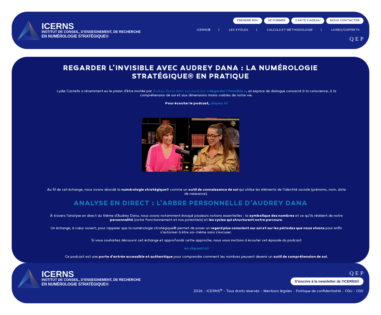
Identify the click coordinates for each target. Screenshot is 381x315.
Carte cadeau (307, 20)
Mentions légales (277, 291)
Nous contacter (345, 20)
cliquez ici (219, 103)
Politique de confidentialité (318, 291)
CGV (359, 291)
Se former (277, 20)
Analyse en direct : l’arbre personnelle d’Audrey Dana (190, 204)
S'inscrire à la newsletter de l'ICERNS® (327, 281)
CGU (348, 291)
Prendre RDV (247, 20)
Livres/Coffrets (345, 30)
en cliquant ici (196, 248)
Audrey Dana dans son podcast (199, 91)
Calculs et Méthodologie (290, 30)
